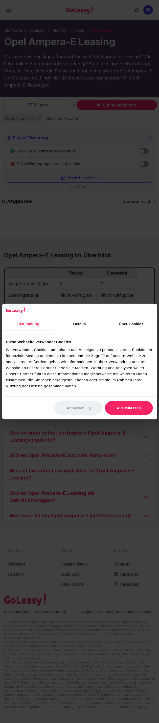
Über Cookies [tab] (131, 324)
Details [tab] (79, 324)
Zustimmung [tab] (27, 324)
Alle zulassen (129, 408)
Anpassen (78, 408)
